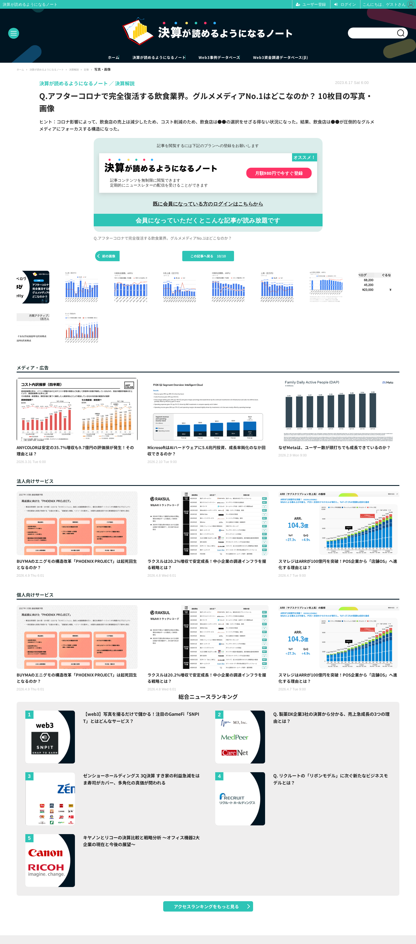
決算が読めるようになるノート (143, 57)
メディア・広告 (35, 368)
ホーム (77, 57)
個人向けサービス (38, 599)
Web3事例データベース (228, 57)
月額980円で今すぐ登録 (279, 174)
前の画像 (108, 256)
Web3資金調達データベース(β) (313, 57)
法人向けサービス (38, 484)
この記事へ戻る (208, 256)
